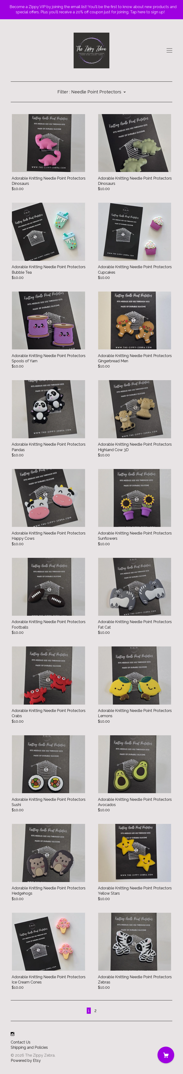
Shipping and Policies (29, 1047)
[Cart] (166, 1055)
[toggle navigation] (169, 50)
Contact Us (20, 1042)
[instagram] (12, 1034)
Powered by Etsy (26, 1060)
